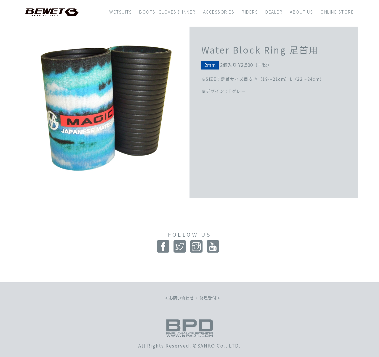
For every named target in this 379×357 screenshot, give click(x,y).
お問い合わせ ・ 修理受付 (192, 298)
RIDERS (250, 12)
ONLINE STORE (337, 12)
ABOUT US (301, 12)
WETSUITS (120, 12)
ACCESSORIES (219, 12)
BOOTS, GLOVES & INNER (167, 12)
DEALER (273, 12)
